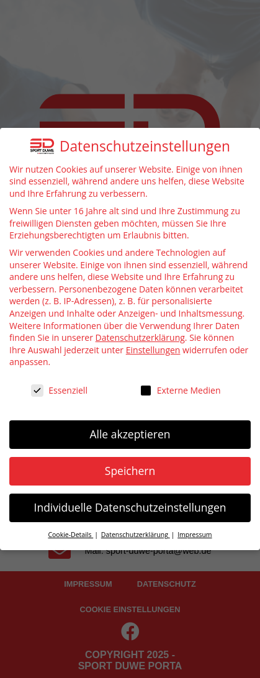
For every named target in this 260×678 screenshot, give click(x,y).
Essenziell (59, 390)
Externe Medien (180, 390)
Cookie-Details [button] (70, 534)
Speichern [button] (130, 470)
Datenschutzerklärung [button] (135, 534)
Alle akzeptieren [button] (129, 434)
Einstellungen (153, 350)
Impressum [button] (194, 534)
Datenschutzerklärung (140, 337)
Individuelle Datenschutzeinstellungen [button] (130, 507)
